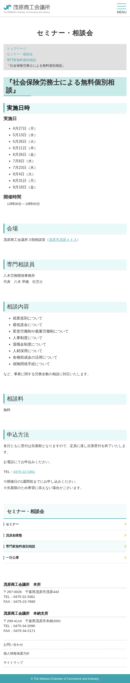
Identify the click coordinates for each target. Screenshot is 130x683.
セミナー (12, 524)
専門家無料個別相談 (21, 60)
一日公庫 (12, 557)
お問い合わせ (13, 644)
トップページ (16, 48)
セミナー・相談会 (20, 54)
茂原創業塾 (14, 535)
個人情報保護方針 (16, 653)
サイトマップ (13, 662)
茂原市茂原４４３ (63, 240)
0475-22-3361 (24, 472)
